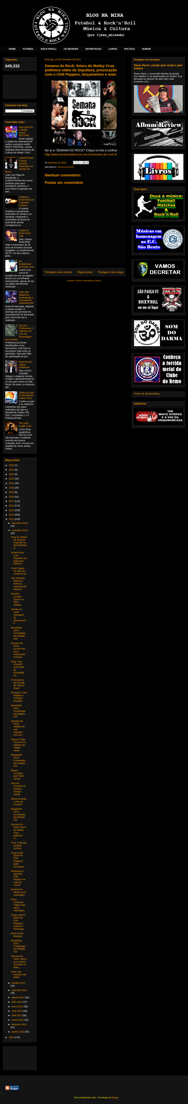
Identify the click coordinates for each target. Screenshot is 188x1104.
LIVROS (113, 49)
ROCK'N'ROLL (49, 49)
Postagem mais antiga (110, 272)
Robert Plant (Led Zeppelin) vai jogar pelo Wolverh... (19, 558)
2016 (12, 505)
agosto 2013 (18, 997)
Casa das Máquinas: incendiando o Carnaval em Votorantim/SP (26, 297)
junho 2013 (18, 1006)
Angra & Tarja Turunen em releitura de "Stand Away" (18, 745)
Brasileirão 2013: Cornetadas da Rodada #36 (18, 633)
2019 (12, 492)
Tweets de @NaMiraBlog (146, 393)
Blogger (115, 1097)
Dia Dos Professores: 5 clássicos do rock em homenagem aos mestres (19, 332)
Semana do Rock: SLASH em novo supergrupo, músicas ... (18, 650)
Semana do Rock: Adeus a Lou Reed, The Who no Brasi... (19, 961)
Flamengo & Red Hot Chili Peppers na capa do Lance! (18, 878)
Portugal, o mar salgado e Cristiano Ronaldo (19, 696)
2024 (12, 469)
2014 (12, 514)
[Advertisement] (19, 86)
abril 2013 (17, 1015)
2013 (12, 519)
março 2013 (18, 1020)
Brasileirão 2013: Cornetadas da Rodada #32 (18, 946)
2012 (12, 1037)
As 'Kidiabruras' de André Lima (26, 264)
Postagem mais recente (58, 272)
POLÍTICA (129, 49)
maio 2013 (17, 1011)
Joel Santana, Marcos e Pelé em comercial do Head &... (19, 583)
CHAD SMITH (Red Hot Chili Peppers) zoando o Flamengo (18, 922)
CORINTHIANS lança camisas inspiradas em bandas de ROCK (19, 165)
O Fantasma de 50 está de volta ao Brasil (18, 684)
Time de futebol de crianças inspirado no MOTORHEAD (19, 542)
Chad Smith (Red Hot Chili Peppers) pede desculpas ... (19, 860)
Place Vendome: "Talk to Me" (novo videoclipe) (18, 905)
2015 (12, 510)
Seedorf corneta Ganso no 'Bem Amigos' (17, 599)
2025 (12, 465)
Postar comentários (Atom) (88, 280)
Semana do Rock (65, 167)
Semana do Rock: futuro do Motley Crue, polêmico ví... (18, 831)
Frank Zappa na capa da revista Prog (18, 571)
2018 (12, 496)
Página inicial (85, 272)
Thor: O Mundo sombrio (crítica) (19, 845)
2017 (12, 501)
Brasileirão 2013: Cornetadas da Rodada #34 (18, 760)
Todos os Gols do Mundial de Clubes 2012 (26, 395)
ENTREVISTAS (93, 49)
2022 (12, 478)
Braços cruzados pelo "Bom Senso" (17, 774)
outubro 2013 (18, 983)
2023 (12, 474)
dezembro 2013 (20, 523)
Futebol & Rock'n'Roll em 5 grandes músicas (26, 201)
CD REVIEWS (71, 49)
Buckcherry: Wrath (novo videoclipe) (18, 892)
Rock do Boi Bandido (17, 934)
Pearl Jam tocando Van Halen (18, 974)
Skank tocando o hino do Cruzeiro (18, 801)
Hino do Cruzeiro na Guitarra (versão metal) (18, 789)
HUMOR (146, 49)
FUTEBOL (28, 49)
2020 (12, 487)
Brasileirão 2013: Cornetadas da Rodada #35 (18, 711)
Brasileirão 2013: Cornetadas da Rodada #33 (18, 814)
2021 (12, 483)
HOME (12, 49)
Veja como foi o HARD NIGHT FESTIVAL (26, 131)
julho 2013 (17, 1002)
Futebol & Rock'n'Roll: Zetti (25, 233)
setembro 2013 (19, 990)
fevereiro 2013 (19, 1024)
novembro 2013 (20, 530)
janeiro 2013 (18, 1031)
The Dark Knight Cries (25, 424)
